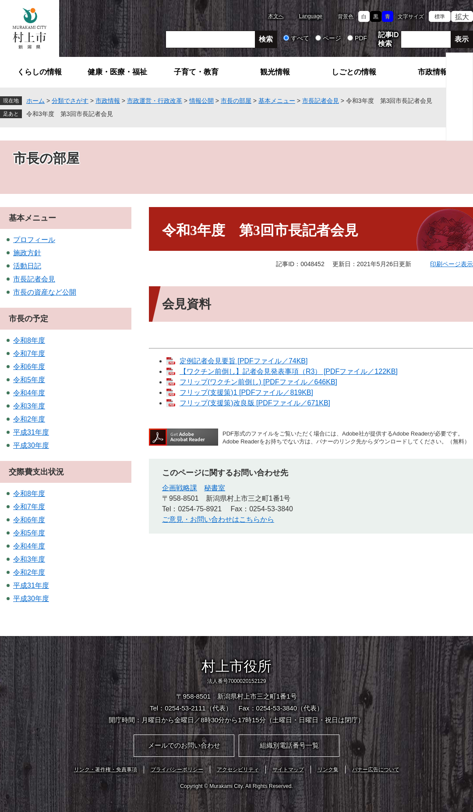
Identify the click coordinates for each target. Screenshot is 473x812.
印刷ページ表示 (451, 263)
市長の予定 (28, 318)
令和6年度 (29, 366)
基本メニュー (276, 100)
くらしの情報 (39, 72)
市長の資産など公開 (44, 292)
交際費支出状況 (36, 472)
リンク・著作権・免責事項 (105, 769)
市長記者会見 (320, 100)
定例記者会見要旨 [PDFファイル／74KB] (243, 361)
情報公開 (201, 100)
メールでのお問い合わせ (184, 745)
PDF (361, 38)
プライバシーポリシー (177, 769)
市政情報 (433, 72)
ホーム (35, 100)
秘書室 (214, 488)
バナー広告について (375, 769)
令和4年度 (29, 393)
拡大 (462, 17)
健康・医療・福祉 (117, 72)
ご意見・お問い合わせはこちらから (218, 519)
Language (310, 16)
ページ (332, 38)
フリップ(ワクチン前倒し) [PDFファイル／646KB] (258, 382)
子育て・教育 (196, 72)
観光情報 (275, 72)
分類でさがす (70, 100)
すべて (300, 38)
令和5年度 (29, 379)
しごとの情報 (354, 72)
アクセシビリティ (238, 769)
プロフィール (34, 239)
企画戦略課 (179, 488)
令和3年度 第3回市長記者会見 (69, 113)
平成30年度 (31, 445)
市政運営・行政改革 (154, 100)
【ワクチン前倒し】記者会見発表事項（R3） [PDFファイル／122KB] (289, 371)
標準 (439, 17)
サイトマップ (288, 769)
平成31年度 (31, 432)
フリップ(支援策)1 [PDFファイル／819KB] (246, 392)
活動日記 (27, 266)
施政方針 (27, 253)
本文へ (276, 16)
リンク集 (328, 769)
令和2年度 (29, 419)
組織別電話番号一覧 (289, 745)
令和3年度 (29, 406)
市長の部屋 (236, 100)
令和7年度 (29, 353)
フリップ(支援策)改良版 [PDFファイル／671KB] (255, 403)
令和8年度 (29, 340)
